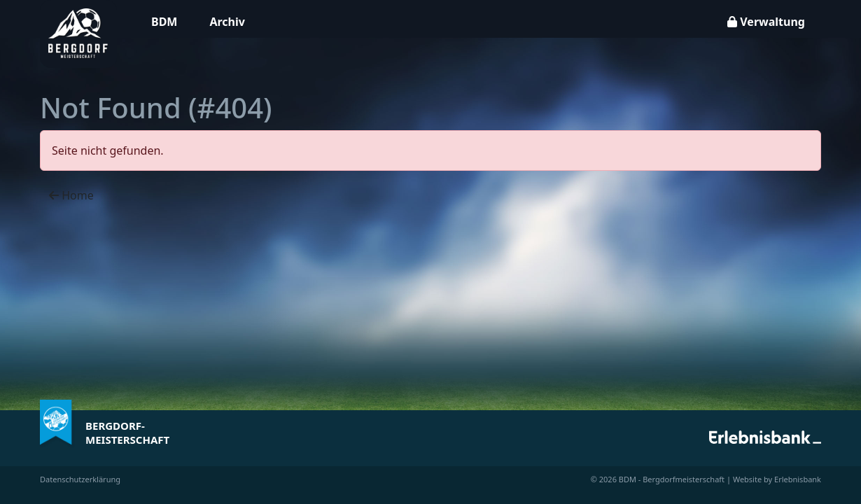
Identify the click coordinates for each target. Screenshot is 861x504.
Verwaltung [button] (766, 21)
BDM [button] (164, 21)
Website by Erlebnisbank (777, 479)
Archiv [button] (226, 21)
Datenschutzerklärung (80, 479)
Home (71, 195)
